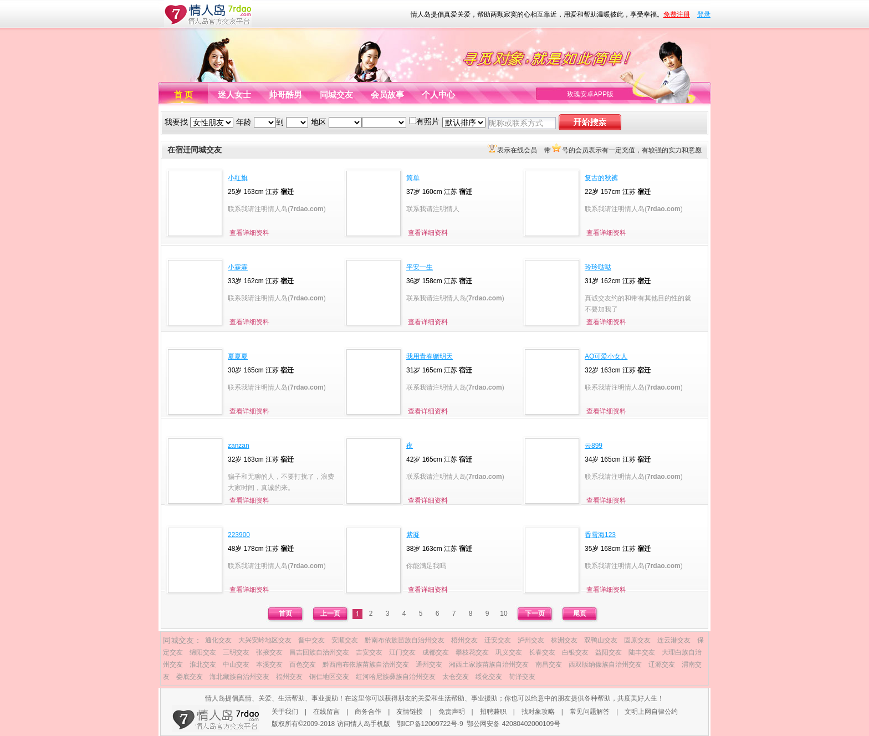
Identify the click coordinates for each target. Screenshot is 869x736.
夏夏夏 (238, 356)
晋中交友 (311, 640)
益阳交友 (608, 652)
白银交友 (575, 652)
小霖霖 (238, 267)
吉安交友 (369, 652)
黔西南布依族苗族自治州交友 (366, 664)
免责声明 (451, 711)
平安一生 (419, 267)
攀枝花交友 (472, 652)
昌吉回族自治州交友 (319, 652)
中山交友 (236, 664)
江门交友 (402, 652)
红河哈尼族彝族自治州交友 (396, 677)
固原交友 (637, 640)
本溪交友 (269, 664)
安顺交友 (344, 640)
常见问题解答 (590, 711)
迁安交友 (497, 640)
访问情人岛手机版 (363, 724)
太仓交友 (455, 677)
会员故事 (387, 94)
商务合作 (368, 711)
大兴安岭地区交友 (265, 640)
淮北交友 (203, 664)
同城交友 (336, 94)
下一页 (535, 613)
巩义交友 (508, 652)
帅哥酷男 (285, 94)
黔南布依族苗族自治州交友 (404, 640)
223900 (239, 535)
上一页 (330, 613)
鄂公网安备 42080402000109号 (513, 724)
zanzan (238, 445)
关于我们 (285, 711)
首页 (285, 613)
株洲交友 (564, 640)
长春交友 (542, 652)
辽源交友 (661, 664)
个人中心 (438, 94)
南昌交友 (548, 664)
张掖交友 (269, 652)
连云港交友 (674, 640)
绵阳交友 (203, 652)
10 (503, 613)
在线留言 (326, 711)
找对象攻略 (538, 711)
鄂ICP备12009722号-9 (430, 724)
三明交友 (236, 652)
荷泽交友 (522, 677)
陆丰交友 (641, 652)
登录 (703, 14)
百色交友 (302, 664)
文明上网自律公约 (651, 711)
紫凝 (413, 535)
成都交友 (435, 652)
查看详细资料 (249, 233)
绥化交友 (489, 677)
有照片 (427, 121)
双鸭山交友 (600, 640)
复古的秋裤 (601, 178)
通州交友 (429, 664)
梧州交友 (464, 640)
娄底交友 (189, 677)
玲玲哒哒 (598, 267)
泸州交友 (531, 640)
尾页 (579, 613)
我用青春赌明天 (429, 356)
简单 (413, 178)
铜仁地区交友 (329, 677)
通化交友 (218, 640)
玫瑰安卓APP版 (590, 94)
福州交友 (289, 677)
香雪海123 (600, 535)
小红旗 (238, 178)
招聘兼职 (493, 711)
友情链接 (409, 711)
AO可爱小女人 (606, 356)
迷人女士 (234, 94)
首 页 (183, 94)
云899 (593, 445)
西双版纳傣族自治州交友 (605, 664)
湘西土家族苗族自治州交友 (489, 664)
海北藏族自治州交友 (239, 677)
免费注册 (676, 14)
